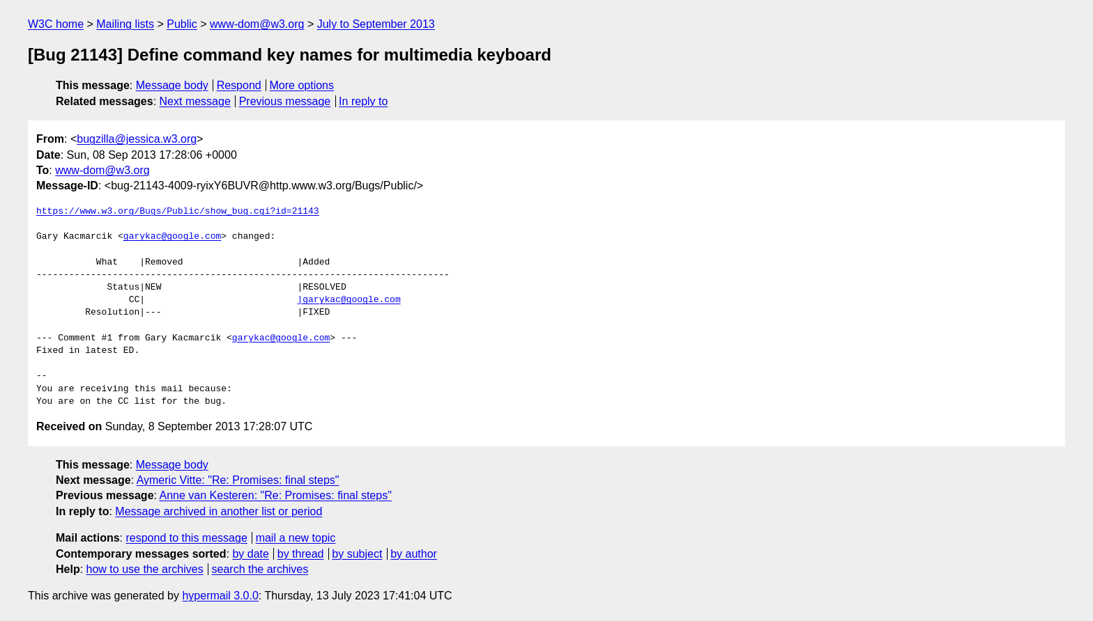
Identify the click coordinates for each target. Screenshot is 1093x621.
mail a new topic (296, 538)
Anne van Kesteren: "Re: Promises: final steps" (276, 495)
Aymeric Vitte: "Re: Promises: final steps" (238, 480)
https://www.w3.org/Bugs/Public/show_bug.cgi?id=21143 (177, 211)
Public (182, 24)
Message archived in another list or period (218, 511)
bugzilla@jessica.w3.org (137, 139)
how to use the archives (145, 569)
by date (250, 554)
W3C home (56, 24)
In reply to (363, 101)
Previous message (285, 101)
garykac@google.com (172, 236)
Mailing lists (125, 24)
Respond (239, 85)
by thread (300, 554)
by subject (357, 554)
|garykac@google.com (348, 300)
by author (413, 554)
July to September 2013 (376, 24)
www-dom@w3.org (257, 24)
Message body (172, 85)
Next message (195, 101)
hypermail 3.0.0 (220, 596)
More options (302, 85)
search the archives (260, 569)
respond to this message (186, 538)
